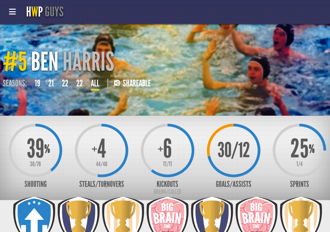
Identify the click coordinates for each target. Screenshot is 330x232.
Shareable (132, 83)
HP (44, 12)
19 (37, 83)
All (95, 83)
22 (65, 83)
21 (51, 83)
